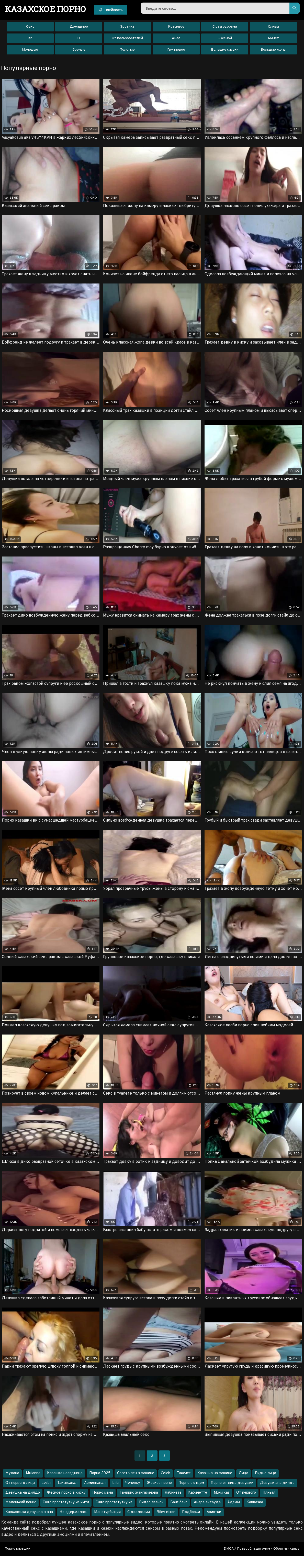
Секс (30, 27)
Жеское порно (159, 1483)
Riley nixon (165, 1512)
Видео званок (151, 1502)
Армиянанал (95, 1483)
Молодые (30, 50)
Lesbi (46, 1483)
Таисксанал (67, 1483)
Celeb (165, 1473)
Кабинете (173, 1492)
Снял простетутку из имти (66, 1502)
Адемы (233, 1502)
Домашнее (79, 27)
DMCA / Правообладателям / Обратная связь (261, 1549)
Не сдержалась (73, 1512)
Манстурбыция (107, 1512)
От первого (246, 1492)
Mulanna (33, 1473)
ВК (30, 38)
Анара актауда (207, 1502)
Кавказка (254, 1502)
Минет (273, 38)
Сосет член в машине (135, 1473)
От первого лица (20, 1483)
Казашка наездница (65, 1473)
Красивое (176, 27)
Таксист (184, 1473)
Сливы (273, 27)
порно (45, 9)
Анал (176, 38)
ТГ (79, 38)
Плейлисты (110, 9)
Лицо (243, 1473)
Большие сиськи (225, 50)
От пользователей (127, 38)
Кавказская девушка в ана (29, 1512)
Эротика (127, 27)
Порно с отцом (191, 1483)
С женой (225, 38)
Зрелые (78, 50)
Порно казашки (17, 1549)
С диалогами (138, 1512)
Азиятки (214, 1512)
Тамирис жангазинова (139, 1492)
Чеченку (132, 1483)
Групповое (176, 50)
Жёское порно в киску (66, 1492)
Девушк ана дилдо (277, 1483)
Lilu (115, 1483)
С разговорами (224, 27)
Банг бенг (178, 1502)
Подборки (191, 1512)
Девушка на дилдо (22, 1492)
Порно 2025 (99, 1473)
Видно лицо (265, 1473)
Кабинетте (197, 1492)
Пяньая (269, 1492)
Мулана (12, 1473)
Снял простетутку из (114, 1502)
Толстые (127, 50)
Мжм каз (222, 1492)
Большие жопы (273, 50)
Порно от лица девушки (232, 1483)
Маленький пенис (20, 1502)
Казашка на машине (214, 1473)
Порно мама (102, 1492)
